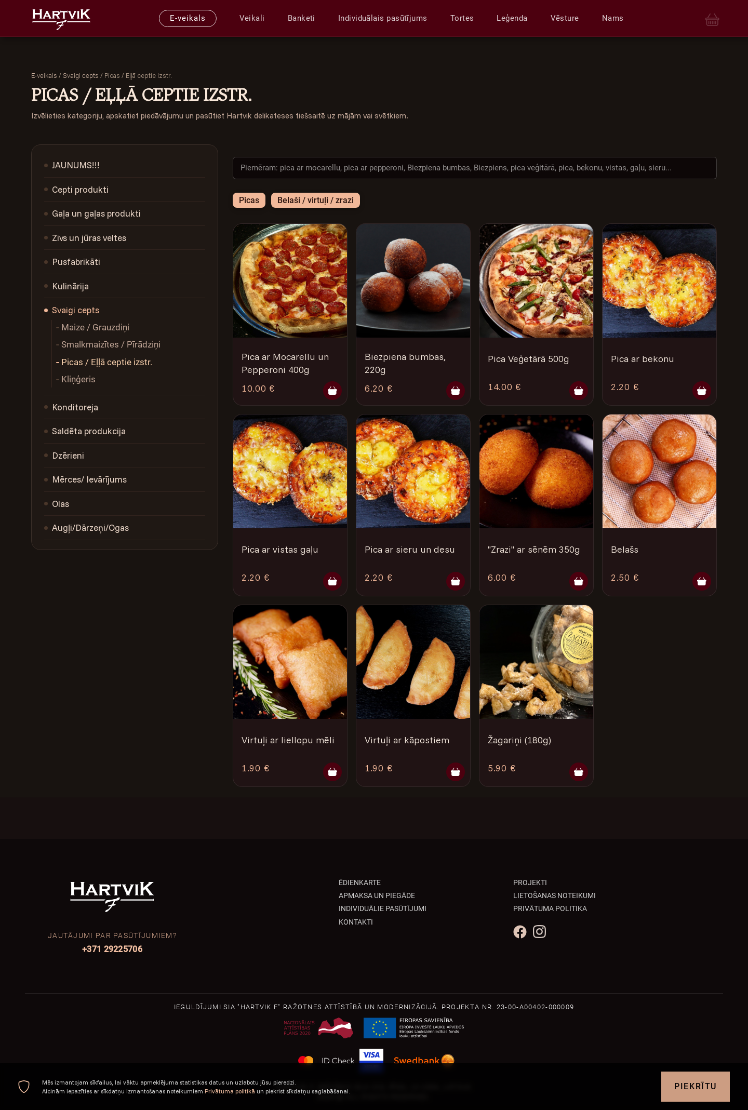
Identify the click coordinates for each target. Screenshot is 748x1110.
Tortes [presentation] (462, 18)
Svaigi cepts (81, 75)
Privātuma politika (550, 908)
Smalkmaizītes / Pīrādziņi (111, 344)
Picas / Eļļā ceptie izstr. (106, 362)
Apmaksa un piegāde (377, 895)
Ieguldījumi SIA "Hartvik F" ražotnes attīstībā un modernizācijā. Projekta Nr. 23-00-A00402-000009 (374, 1007)
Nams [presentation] (613, 18)
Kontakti (356, 922)
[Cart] (712, 18)
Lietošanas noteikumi (554, 895)
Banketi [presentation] (301, 18)
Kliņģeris (78, 379)
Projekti (530, 882)
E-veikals (44, 75)
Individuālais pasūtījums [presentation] (383, 18)
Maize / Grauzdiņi (95, 327)
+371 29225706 (112, 949)
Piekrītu (695, 1086)
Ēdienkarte (360, 882)
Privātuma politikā (230, 1091)
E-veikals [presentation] (187, 18)
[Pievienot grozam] (332, 390)
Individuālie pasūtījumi (382, 908)
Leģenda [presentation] (512, 18)
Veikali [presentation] (252, 18)
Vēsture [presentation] (565, 18)
